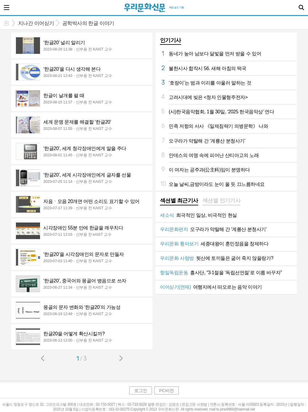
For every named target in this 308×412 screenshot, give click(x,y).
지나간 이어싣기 (36, 23)
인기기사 (170, 40)
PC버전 (166, 390)
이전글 (42, 358)
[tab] (179, 201)
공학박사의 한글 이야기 (88, 23)
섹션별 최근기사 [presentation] (179, 201)
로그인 (140, 390)
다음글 (120, 358)
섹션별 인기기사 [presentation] (221, 201)
